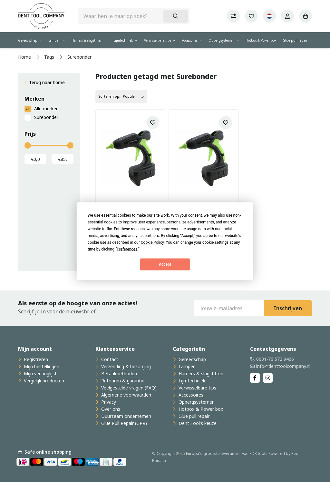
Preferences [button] (127, 249)
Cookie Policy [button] (152, 242)
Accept (165, 264)
